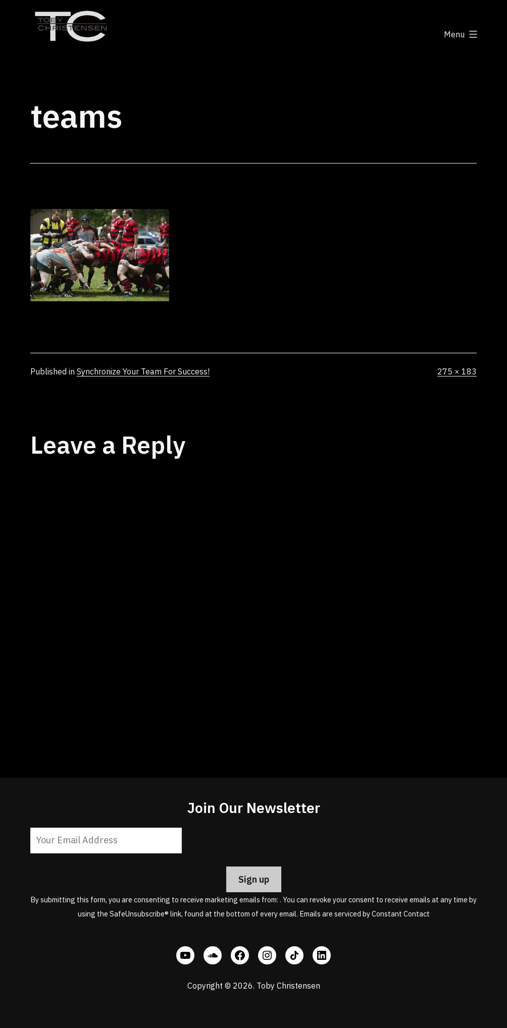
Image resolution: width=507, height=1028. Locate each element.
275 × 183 (457, 371)
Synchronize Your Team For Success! (143, 371)
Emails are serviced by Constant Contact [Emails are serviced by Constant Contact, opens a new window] (364, 913)
